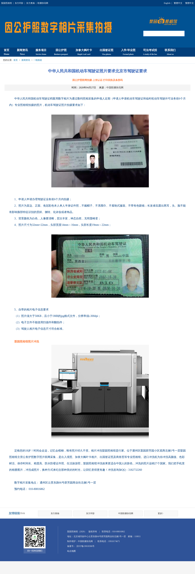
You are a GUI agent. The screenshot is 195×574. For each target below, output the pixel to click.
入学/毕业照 (128, 52)
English (167, 3)
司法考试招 (150, 52)
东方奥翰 (30, 3)
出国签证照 (106, 52)
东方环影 (19, 3)
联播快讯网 (42, 3)
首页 (6, 52)
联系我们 (170, 52)
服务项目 (40, 52)
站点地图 (71, 551)
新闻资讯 (22, 52)
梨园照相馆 (6, 3)
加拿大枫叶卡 (84, 52)
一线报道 (37, 60)
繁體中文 (178, 3)
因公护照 (61, 52)
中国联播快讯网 (114, 87)
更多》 (161, 513)
